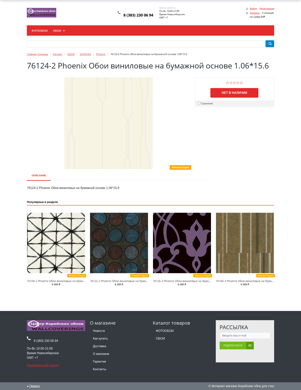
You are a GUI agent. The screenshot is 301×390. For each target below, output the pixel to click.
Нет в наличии (234, 92)
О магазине (101, 353)
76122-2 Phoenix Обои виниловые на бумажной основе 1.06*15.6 (133, 281)
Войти (253, 8)
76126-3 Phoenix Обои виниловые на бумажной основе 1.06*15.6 (196, 281)
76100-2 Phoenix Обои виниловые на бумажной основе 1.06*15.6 (70, 281)
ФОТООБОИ (165, 330)
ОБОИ (160, 338)
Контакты (99, 369)
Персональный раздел (43, 365)
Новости (99, 330)
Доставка (99, 346)
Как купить (100, 338)
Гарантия (99, 361)
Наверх (33, 386)
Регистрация (267, 8)
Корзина (255, 13)
